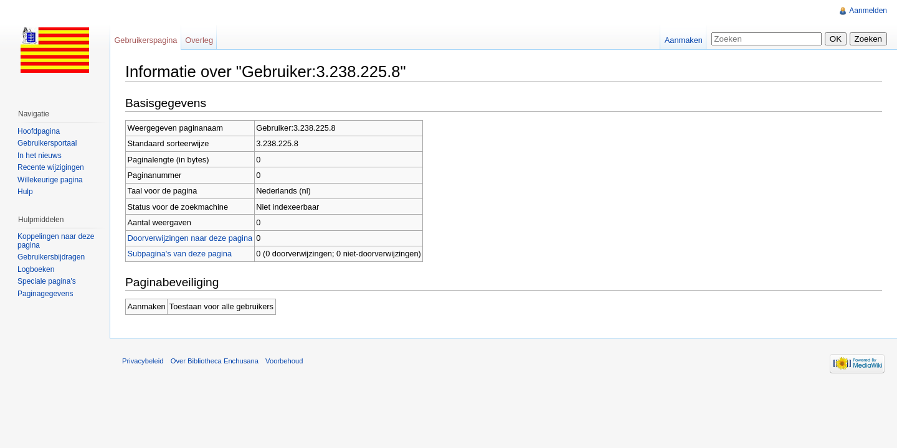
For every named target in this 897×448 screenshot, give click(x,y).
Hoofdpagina (38, 131)
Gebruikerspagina (145, 40)
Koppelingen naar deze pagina (55, 241)
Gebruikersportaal (47, 143)
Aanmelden (868, 10)
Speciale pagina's (46, 281)
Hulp (25, 191)
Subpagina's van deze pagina (180, 253)
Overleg (199, 40)
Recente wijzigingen (50, 167)
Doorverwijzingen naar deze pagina (190, 238)
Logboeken (35, 269)
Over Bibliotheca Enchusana (215, 361)
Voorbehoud (284, 361)
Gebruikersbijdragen (51, 257)
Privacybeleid (143, 361)
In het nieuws (39, 155)
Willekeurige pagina (50, 179)
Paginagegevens (45, 293)
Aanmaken (684, 40)
